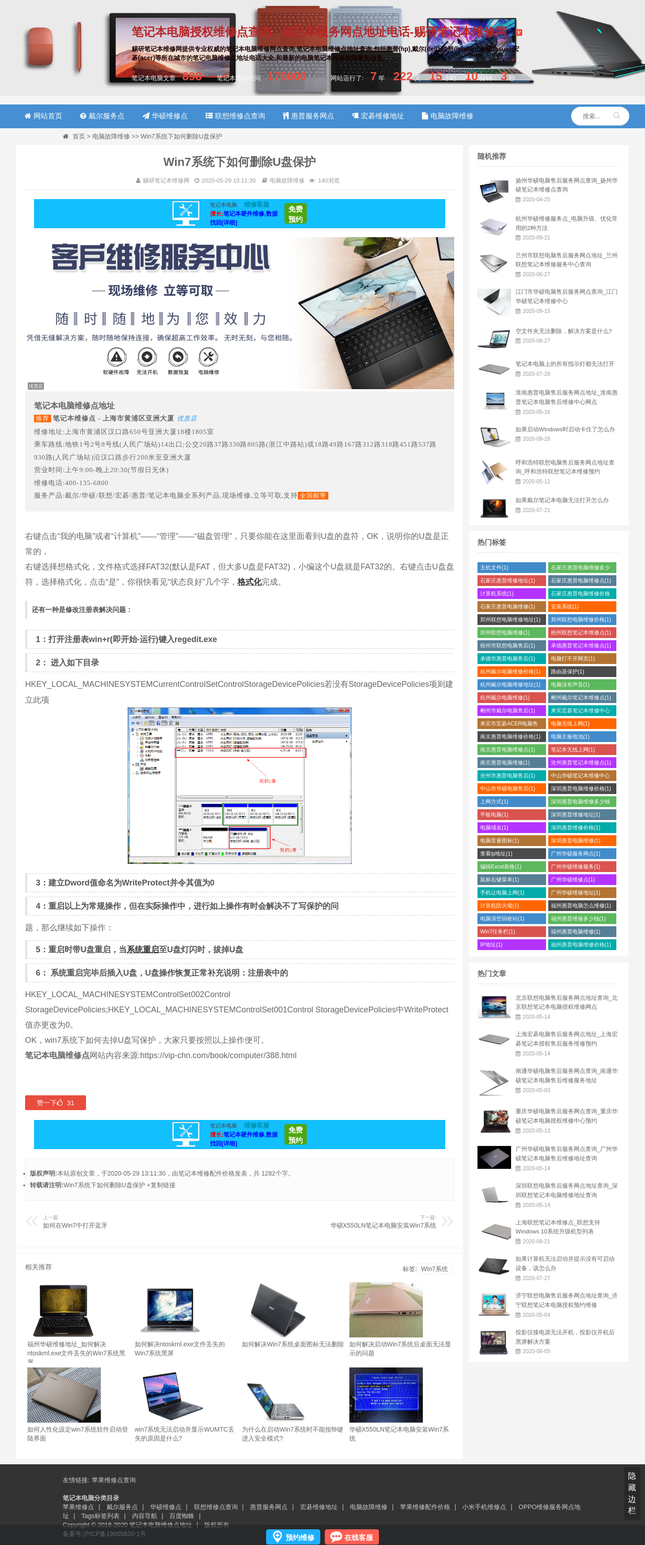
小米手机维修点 (484, 1506)
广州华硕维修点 (573, 880)
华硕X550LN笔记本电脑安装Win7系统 (384, 1225)
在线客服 (358, 1537)
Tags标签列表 (101, 1515)
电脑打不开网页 (573, 658)
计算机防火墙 (499, 906)
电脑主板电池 (570, 736)
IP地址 (491, 945)
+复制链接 (161, 1185)
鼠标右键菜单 (499, 880)
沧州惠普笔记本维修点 (581, 762)
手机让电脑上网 (502, 893)
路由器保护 (568, 671)
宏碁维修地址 (319, 1506)
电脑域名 (494, 828)
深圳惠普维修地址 (576, 815)
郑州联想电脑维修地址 (510, 619)
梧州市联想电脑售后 (507, 645)
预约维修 (300, 1537)
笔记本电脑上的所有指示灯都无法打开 (565, 363)
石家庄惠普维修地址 (507, 580)
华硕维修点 (165, 1506)
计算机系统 (497, 593)
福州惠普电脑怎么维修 (581, 906)
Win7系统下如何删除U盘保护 (104, 1185)
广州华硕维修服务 (576, 867)
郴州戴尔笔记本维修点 (581, 697)
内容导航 (144, 1515)
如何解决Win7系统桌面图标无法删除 (293, 1344)
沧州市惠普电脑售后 (507, 775)
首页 (79, 136)
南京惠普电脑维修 (505, 762)
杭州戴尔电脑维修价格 (510, 671)
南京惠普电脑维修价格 (510, 736)
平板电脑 (494, 815)
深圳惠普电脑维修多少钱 (580, 803)
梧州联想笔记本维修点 (581, 632)
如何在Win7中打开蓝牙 (75, 1225)
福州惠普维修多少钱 (578, 919)
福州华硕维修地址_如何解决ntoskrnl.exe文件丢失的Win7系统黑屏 (76, 1353)
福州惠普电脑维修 (576, 932)
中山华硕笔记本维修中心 (580, 776)
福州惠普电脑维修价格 (581, 945)
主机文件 (494, 567)
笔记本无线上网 (573, 749)
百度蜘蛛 (181, 1515)
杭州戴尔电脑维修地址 (510, 684)
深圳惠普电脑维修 (576, 841)
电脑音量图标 (499, 841)
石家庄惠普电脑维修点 (581, 580)
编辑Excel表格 (500, 867)
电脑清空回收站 (502, 919)
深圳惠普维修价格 (576, 828)
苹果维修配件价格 (425, 1506)
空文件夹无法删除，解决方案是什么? (564, 331)
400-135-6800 (86, 482)
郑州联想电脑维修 (505, 632)
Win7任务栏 (497, 932)
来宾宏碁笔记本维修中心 (580, 711)
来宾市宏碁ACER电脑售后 (509, 724)
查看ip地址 (496, 854)
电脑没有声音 (570, 684)
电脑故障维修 (111, 136)
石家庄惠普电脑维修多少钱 (580, 568)
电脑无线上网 (570, 723)
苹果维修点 (78, 1506)
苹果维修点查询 (114, 1480)
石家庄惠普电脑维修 (507, 606)
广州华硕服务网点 (576, 854)
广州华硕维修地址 (576, 893)
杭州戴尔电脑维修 (505, 697)
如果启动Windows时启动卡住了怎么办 (565, 429)
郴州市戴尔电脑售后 (507, 710)
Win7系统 (434, 1268)
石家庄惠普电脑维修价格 (580, 594)
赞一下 (55, 1103)
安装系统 (565, 606)
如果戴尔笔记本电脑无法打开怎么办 (562, 500)
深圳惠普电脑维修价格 (581, 789)
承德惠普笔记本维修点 (581, 645)
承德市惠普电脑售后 (507, 658)
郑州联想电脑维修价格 (581, 619)
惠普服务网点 (269, 1506)
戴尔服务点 (122, 1506)
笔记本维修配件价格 (206, 1173)
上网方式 (494, 802)
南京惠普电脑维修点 (507, 749)
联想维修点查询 (216, 1506)
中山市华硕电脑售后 (507, 789)
